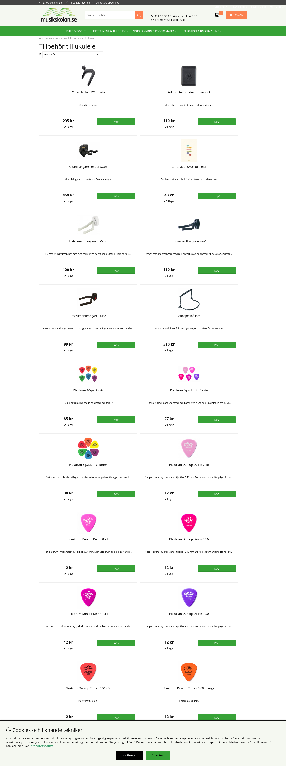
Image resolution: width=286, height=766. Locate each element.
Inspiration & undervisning (200, 29)
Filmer (214, 2)
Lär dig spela (201, 2)
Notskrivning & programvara (153, 29)
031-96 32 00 (162, 14)
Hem (41, 38)
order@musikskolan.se (170, 18)
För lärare (98, 701)
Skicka (239, 706)
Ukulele (68, 38)
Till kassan (236, 13)
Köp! (234, 121)
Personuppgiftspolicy (53, 693)
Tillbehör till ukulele (84, 38)
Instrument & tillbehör (109, 29)
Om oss (97, 689)
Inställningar (129, 755)
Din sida (44, 697)
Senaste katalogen (104, 693)
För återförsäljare (103, 697)
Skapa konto (227, 2)
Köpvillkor (45, 689)
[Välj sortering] (72, 54)
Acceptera (158, 755)
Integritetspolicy (41, 746)
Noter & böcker (76, 29)
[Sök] (114, 13)
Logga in (241, 2)
